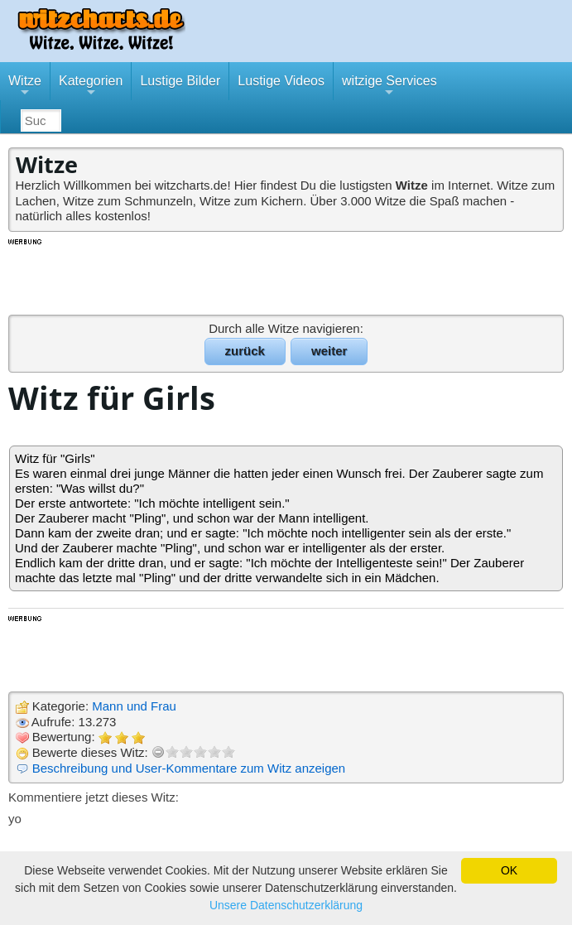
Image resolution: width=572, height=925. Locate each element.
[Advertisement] (286, 276)
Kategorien (91, 87)
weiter (329, 351)
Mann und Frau (134, 706)
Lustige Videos (281, 81)
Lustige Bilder (180, 81)
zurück (245, 351)
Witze (24, 87)
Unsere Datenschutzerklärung (286, 905)
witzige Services (389, 87)
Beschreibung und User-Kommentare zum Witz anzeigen (189, 768)
